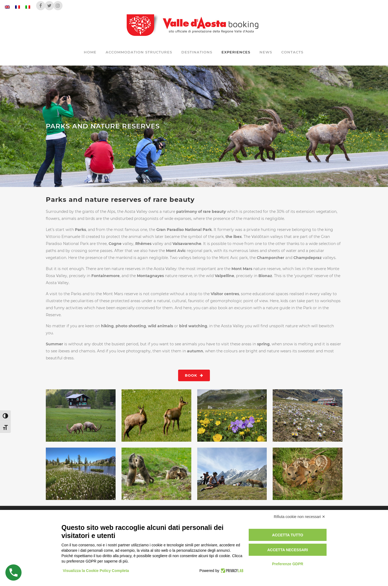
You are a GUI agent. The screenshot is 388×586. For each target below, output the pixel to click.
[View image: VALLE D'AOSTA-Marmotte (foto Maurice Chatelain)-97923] (157, 474)
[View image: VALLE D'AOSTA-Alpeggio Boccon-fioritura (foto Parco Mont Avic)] (232, 415)
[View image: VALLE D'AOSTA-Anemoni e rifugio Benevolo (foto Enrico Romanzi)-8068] (308, 415)
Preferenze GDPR (287, 564)
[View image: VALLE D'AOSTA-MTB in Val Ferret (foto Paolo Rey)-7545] (232, 474)
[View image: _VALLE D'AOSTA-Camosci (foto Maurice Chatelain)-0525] (157, 415)
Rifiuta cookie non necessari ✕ (299, 517)
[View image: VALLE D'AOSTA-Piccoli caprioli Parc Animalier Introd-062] (308, 474)
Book (194, 375)
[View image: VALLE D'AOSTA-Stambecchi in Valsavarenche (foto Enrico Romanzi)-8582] (81, 415)
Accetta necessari (287, 550)
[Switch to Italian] (28, 7)
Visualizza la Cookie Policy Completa (96, 570)
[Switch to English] (7, 7)
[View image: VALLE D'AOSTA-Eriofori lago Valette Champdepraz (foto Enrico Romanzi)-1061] (81, 474)
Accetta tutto (287, 535)
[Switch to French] (17, 7)
